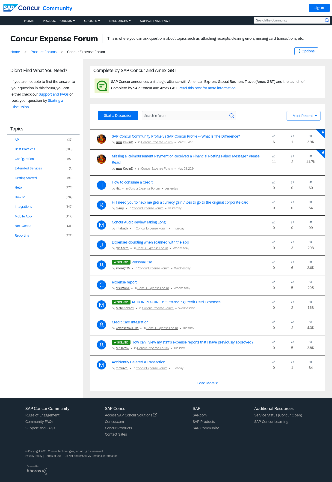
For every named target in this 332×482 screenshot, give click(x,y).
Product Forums (43, 52)
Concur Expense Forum (157, 142)
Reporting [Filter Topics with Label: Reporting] (22, 235)
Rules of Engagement (42, 415)
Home (15, 52)
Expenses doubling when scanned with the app (150, 242)
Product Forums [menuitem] (57, 21)
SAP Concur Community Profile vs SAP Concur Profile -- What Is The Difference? (176, 136)
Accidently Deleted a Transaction (138, 362)
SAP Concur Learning (271, 422)
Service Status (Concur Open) (278, 415)
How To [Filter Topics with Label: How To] (20, 197)
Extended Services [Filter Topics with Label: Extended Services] (28, 168)
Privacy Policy (33, 456)
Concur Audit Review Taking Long (139, 222)
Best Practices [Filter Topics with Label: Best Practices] (25, 149)
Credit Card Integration (130, 322)
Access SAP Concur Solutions (131, 415)
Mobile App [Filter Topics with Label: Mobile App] (23, 216)
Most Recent (303, 116)
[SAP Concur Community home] (21, 8)
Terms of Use (53, 456)
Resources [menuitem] (118, 21)
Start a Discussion (118, 115)
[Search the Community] (292, 20)
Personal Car (142, 262)
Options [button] (308, 51)
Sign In (319, 8)
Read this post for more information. (207, 88)
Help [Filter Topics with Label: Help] (18, 187)
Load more (206, 383)
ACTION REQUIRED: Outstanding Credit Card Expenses (176, 302)
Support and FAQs (53, 94)
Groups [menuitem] (90, 21)
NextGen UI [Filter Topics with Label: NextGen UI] (23, 226)
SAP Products (204, 422)
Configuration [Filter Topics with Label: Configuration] (24, 159)
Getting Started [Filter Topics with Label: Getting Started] (26, 178)
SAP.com (200, 415)
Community (57, 8)
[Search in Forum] (189, 115)
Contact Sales (116, 434)
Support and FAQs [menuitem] (155, 21)
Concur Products (118, 428)
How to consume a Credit (132, 182)
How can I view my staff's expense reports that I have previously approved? (192, 342)
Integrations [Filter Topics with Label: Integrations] (23, 206)
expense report (124, 282)
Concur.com (114, 422)
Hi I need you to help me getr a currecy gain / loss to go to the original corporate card (180, 202)
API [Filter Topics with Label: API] (17, 140)
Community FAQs (39, 422)
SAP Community (206, 428)
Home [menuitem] (29, 21)
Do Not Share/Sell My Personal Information (91, 456)
